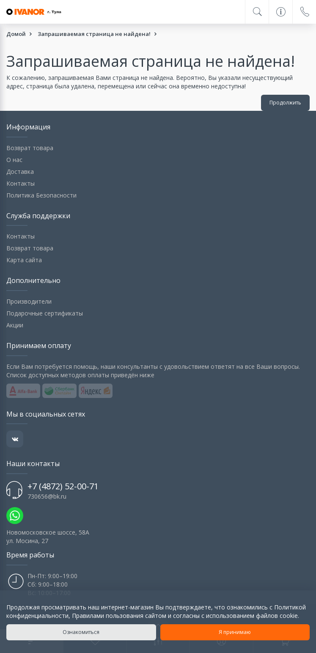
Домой (16, 34)
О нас (14, 160)
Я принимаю (235, 632)
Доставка (20, 171)
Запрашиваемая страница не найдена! (94, 34)
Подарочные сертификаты (44, 313)
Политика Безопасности (41, 195)
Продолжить (285, 102)
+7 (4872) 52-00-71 (63, 486)
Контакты (20, 183)
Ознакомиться (81, 632)
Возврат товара (29, 148)
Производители (29, 301)
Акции (14, 325)
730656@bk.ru (46, 496)
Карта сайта (24, 260)
